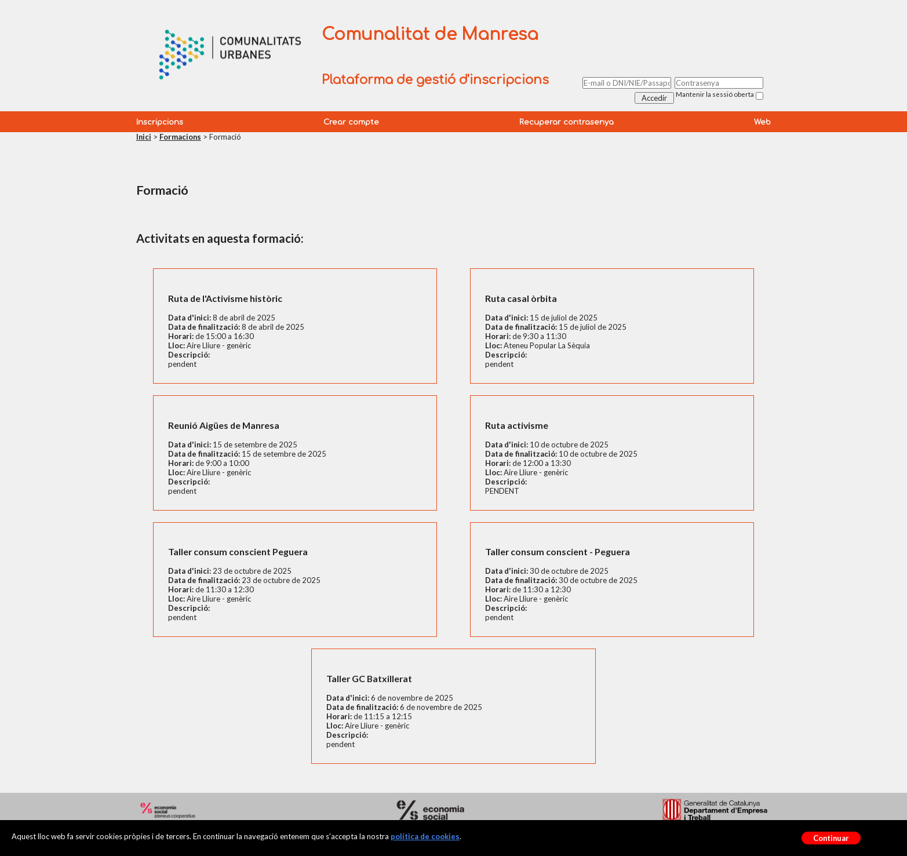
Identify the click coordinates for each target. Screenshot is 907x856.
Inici (143, 136)
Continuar (831, 838)
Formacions (180, 136)
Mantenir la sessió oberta (715, 94)
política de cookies (425, 836)
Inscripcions (159, 122)
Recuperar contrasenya (566, 122)
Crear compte (351, 122)
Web (762, 122)
